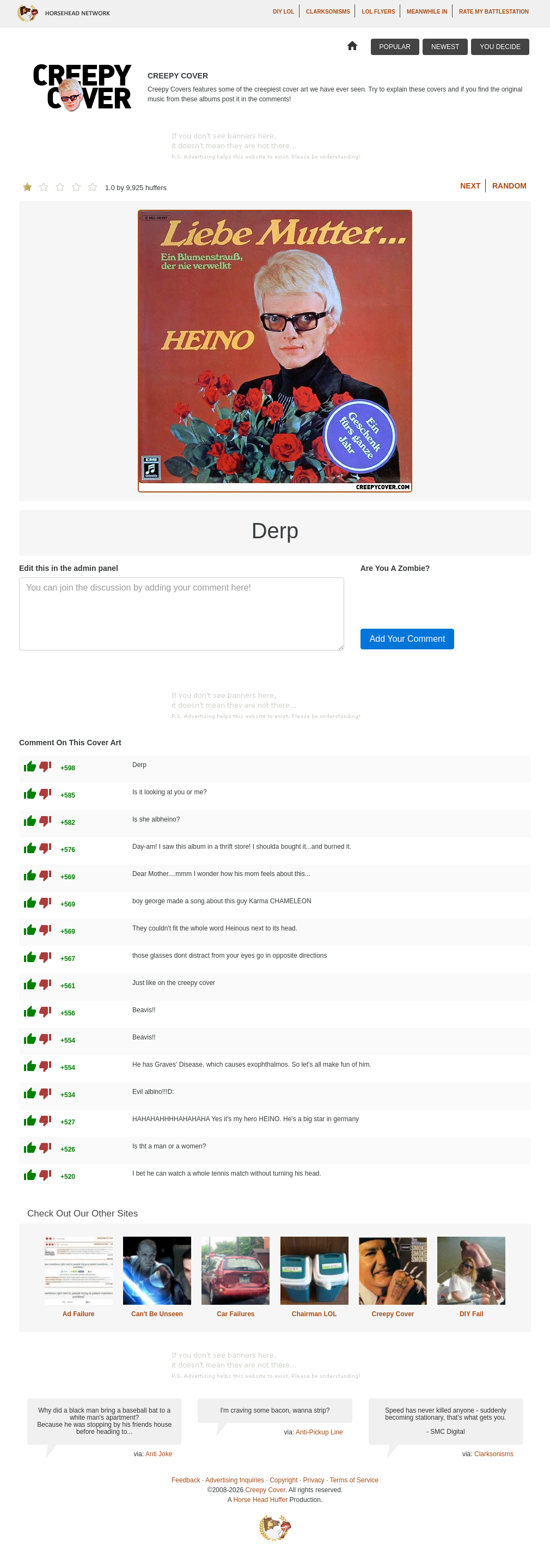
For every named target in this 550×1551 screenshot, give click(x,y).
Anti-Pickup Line (319, 1432)
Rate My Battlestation (494, 12)
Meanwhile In (427, 12)
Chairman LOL (314, 1314)
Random (509, 185)
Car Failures (235, 1314)
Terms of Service (354, 1480)
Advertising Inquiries (234, 1480)
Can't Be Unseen (157, 1314)
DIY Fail (472, 1314)
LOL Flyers (378, 12)
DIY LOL (283, 12)
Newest (445, 47)
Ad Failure (79, 1314)
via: (139, 1454)
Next (470, 185)
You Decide (500, 47)
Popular (395, 47)
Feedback (186, 1480)
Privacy (314, 1480)
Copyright (283, 1480)
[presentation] (443, 598)
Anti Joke (158, 1454)
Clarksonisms (328, 12)
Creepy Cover (392, 1314)
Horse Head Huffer (260, 1500)
